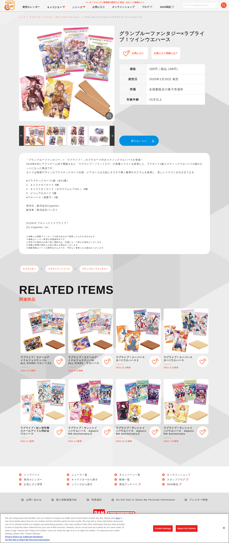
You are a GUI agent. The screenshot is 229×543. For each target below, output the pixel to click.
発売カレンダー (33, 479)
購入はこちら (139, 140)
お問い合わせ (34, 499)
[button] (21, 136)
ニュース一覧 (79, 475)
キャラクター (29, 269)
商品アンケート (130, 484)
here (118, 519)
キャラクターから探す (85, 479)
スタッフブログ (178, 479)
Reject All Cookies (186, 529)
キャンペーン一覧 (129, 475)
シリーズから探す (82, 484)
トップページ (32, 475)
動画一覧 (124, 479)
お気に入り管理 (33, 484)
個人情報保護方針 (66, 499)
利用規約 (96, 499)
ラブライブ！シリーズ (59, 269)
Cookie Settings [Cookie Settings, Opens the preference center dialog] (163, 529)
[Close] (223, 529)
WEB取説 (174, 484)
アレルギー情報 (198, 499)
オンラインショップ (179, 475)
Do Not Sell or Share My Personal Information (145, 499)
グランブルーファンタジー (95, 269)
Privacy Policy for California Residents (24, 538)
